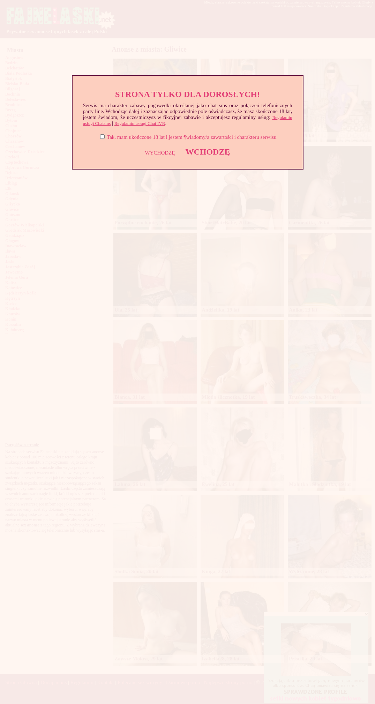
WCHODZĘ (207, 151)
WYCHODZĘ (160, 153)
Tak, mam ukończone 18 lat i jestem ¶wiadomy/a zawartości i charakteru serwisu (191, 137)
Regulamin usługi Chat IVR (139, 123)
